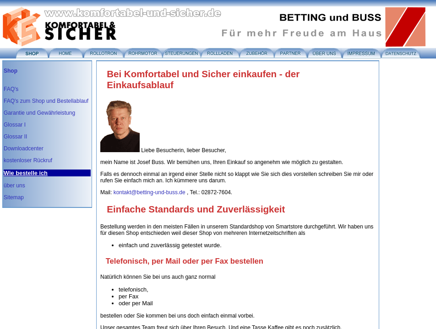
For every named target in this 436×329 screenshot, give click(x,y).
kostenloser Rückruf (28, 160)
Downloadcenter (24, 148)
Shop (10, 71)
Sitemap (14, 197)
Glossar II (15, 136)
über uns (14, 185)
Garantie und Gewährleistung (39, 113)
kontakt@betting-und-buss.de (149, 192)
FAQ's (11, 89)
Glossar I (15, 125)
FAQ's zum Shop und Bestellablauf (46, 101)
